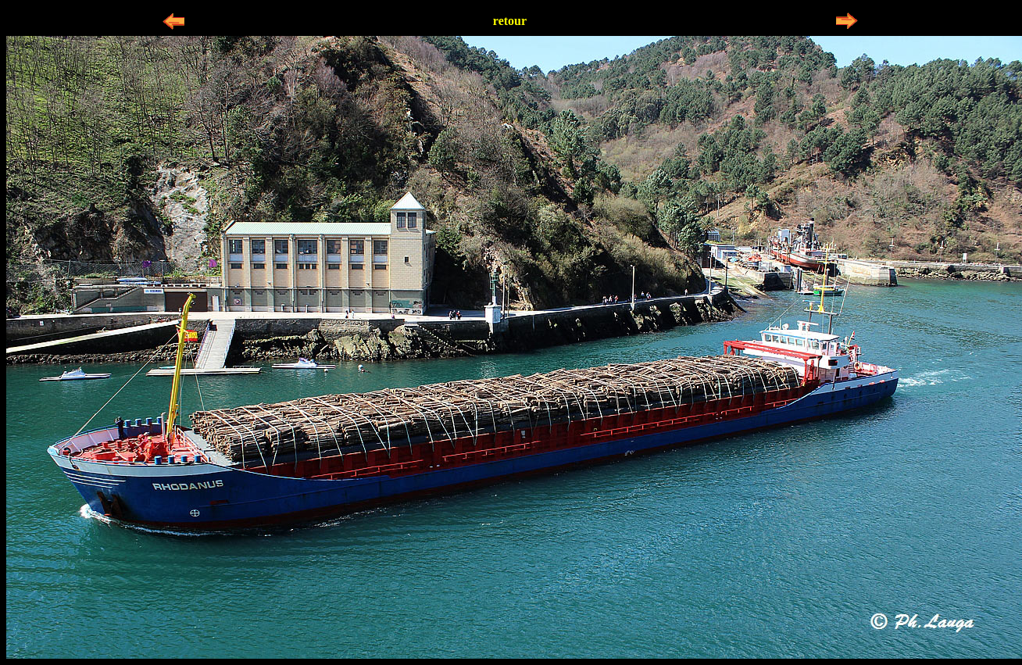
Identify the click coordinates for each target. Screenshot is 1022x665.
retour (510, 20)
